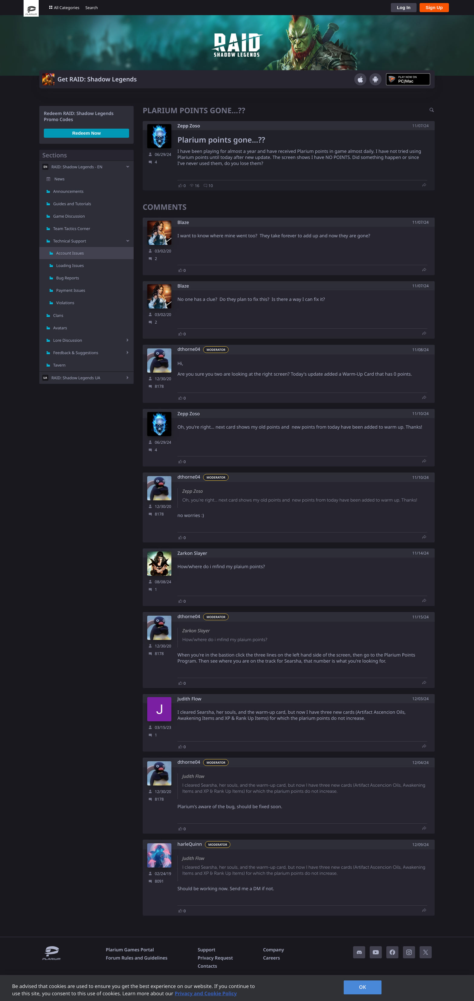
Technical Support (69, 241)
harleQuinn (189, 844)
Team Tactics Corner (71, 228)
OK (362, 987)
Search (91, 7)
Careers (271, 958)
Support (206, 950)
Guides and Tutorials (72, 203)
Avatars (60, 328)
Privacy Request (215, 958)
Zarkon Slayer (192, 553)
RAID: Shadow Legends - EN (76, 167)
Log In (404, 7)
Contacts (207, 966)
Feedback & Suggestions (75, 352)
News (59, 179)
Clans (58, 315)
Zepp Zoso (188, 126)
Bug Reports (67, 278)
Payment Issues (70, 290)
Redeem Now (86, 133)
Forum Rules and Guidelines (136, 958)
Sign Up (434, 7)
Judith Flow (189, 699)
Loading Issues (70, 265)
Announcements (68, 191)
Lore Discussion (67, 340)
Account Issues (70, 253)
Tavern (59, 365)
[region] (237, 988)
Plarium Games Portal (130, 950)
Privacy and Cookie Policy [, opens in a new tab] (206, 993)
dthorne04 (188, 349)
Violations (65, 302)
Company (273, 950)
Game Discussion (69, 216)
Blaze (183, 223)
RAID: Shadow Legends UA (75, 377)
